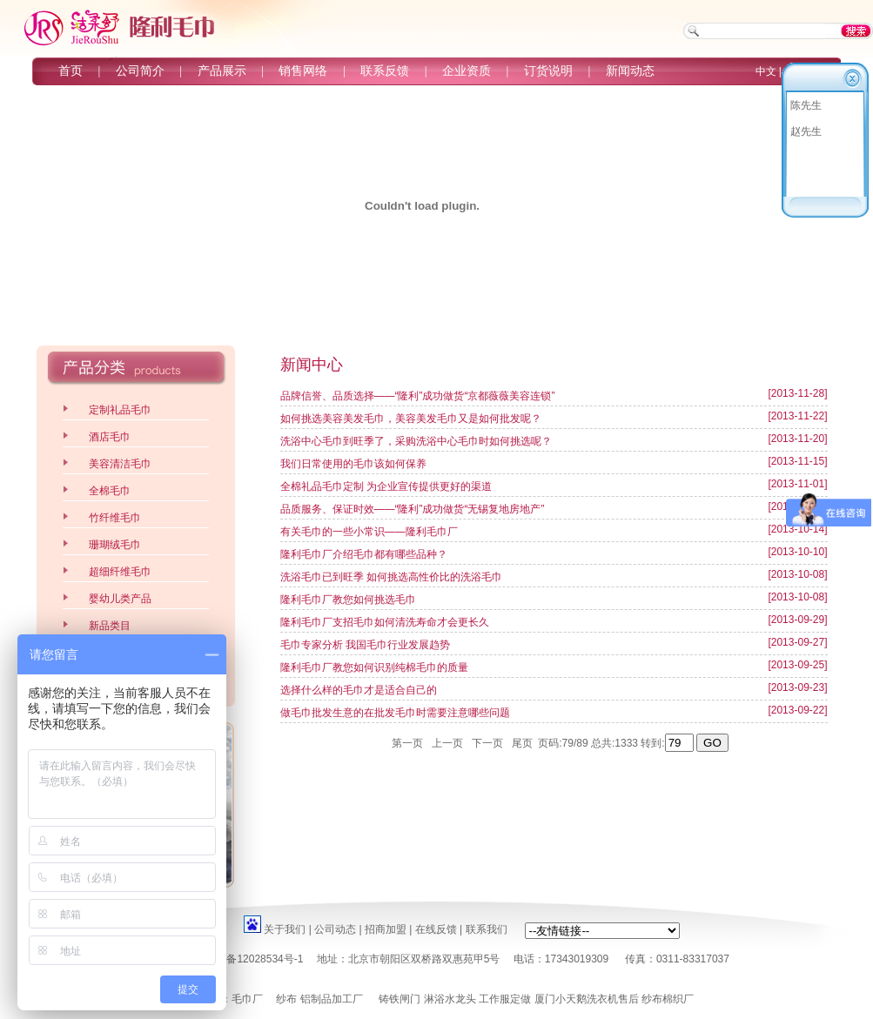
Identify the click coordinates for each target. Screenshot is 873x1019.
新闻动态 (630, 70)
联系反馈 (384, 70)
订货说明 (548, 70)
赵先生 (806, 131)
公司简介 (140, 70)
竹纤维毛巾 (115, 518)
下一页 (488, 743)
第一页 (407, 743)
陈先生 (806, 105)
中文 (765, 71)
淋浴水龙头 (450, 999)
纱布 (286, 999)
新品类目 (110, 626)
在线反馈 (436, 929)
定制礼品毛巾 (120, 410)
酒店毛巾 (110, 437)
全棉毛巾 (110, 491)
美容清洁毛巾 (120, 464)
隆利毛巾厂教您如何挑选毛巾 (348, 599)
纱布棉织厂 (667, 999)
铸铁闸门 (399, 999)
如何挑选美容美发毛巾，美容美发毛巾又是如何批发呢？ (410, 418)
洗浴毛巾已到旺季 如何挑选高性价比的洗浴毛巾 (391, 577)
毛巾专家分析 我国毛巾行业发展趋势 (365, 645)
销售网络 (303, 70)
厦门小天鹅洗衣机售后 (586, 999)
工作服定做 (505, 999)
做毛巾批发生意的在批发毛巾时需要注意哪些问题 (395, 713)
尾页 (521, 743)
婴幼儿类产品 (120, 599)
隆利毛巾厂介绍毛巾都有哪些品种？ (363, 554)
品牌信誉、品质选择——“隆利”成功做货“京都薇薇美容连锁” (417, 396)
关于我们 (285, 929)
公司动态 (335, 929)
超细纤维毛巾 (120, 572)
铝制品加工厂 (331, 999)
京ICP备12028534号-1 (250, 959)
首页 (70, 70)
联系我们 (486, 929)
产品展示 (222, 70)
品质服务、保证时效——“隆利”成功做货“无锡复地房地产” (412, 509)
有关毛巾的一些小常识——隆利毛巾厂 (369, 532)
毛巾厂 (247, 999)
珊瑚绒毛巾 (115, 545)
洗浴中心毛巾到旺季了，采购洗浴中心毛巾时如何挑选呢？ (416, 441)
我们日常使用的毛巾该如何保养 (353, 464)
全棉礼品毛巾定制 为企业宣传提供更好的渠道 (386, 486)
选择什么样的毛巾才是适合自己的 (358, 690)
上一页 (447, 743)
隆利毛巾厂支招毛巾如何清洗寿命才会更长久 (384, 622)
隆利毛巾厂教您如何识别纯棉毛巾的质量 (374, 667)
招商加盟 (385, 929)
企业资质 (466, 70)
